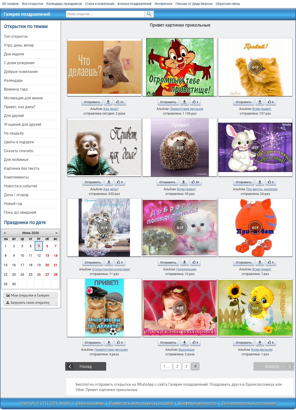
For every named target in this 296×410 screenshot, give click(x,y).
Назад (86, 366)
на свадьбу (14, 133)
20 (47, 265)
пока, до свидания (20, 212)
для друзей (14, 115)
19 (39, 265)
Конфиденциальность (198, 403)
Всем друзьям (261, 349)
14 (55, 255)
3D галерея (10, 4)
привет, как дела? (19, 107)
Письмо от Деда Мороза (194, 4)
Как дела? (111, 109)
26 (39, 274)
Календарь (13, 80)
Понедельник (186, 269)
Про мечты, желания (262, 189)
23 (14, 274)
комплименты (16, 177)
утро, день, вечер (19, 45)
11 (30, 255)
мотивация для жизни (23, 98)
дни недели (14, 54)
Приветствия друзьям (186, 109)
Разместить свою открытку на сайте (141, 403)
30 (14, 284)
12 (39, 255)
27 (47, 274)
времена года (16, 89)
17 (22, 265)
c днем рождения (19, 63)
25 (30, 274)
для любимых (16, 159)
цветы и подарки (19, 142)
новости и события (20, 186)
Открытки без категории (111, 269)
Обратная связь (228, 4)
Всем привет (261, 109)
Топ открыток (16, 36)
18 (30, 265)
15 (5, 265)
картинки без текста (21, 168)
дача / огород (16, 195)
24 (22, 274)
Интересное (163, 4)
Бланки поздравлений (134, 4)
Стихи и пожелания (99, 4)
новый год (13, 203)
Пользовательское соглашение (249, 403)
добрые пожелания (21, 71)
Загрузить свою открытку (27, 302)
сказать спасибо (18, 151)
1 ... (166, 366)
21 (55, 265)
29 (5, 284)
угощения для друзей (22, 124)
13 (47, 255)
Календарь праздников (64, 4)
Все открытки (32, 4)
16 (14, 265)
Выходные (186, 349)
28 (55, 274)
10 (22, 255)
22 (5, 274)
